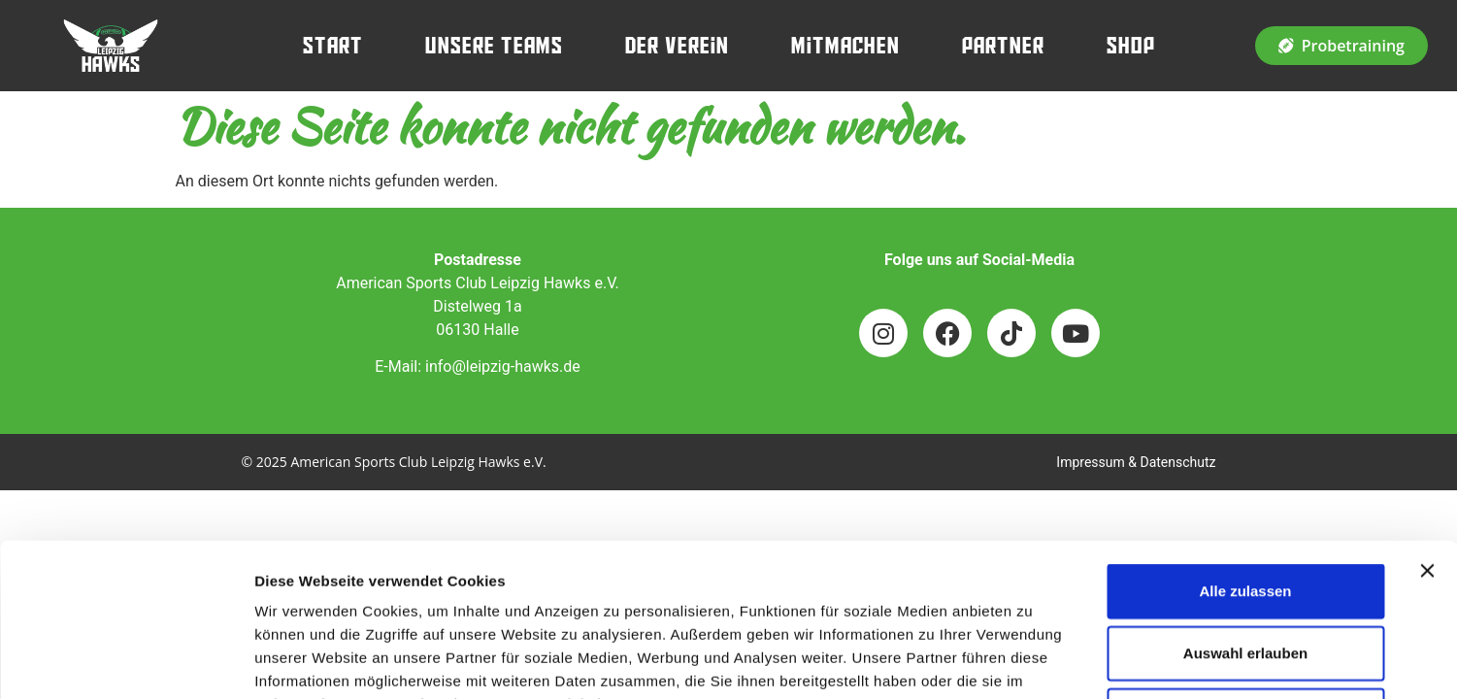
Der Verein (677, 45)
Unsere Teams (494, 45)
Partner (1003, 45)
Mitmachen (845, 45)
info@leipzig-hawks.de (502, 366)
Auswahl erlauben (1245, 509)
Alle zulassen (1245, 447)
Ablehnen (1245, 571)
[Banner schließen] (1427, 427)
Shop (1131, 45)
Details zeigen (1032, 660)
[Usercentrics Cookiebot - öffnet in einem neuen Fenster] (126, 661)
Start (333, 45)
